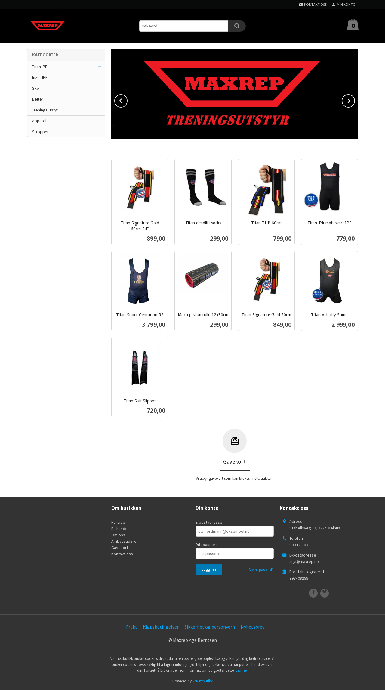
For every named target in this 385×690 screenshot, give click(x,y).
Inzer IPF (40, 77)
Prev (127, 99)
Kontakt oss (122, 554)
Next (354, 99)
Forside (118, 522)
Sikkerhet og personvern (209, 627)
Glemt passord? (261, 569)
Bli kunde (119, 528)
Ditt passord (207, 544)
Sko (35, 88)
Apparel (39, 120)
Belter (37, 99)
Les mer (242, 670)
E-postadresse (209, 522)
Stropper (40, 131)
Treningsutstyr (45, 110)
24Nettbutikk (202, 681)
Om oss (118, 535)
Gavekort (119, 547)
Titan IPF (39, 66)
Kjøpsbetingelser (161, 627)
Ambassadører (124, 541)
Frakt (131, 627)
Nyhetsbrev (252, 627)
